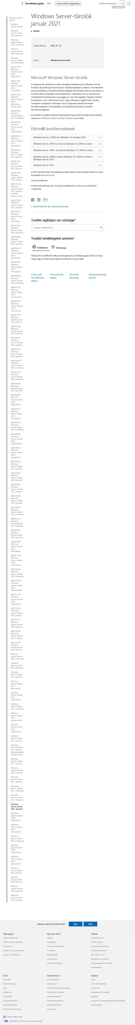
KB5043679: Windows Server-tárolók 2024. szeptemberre (16, 292)
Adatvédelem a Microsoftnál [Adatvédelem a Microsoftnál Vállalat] (100, 992)
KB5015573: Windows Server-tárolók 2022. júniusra (16, 623)
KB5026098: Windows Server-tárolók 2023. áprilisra (16, 499)
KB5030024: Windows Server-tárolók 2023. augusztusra (16, 453)
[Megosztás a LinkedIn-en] (38, 199)
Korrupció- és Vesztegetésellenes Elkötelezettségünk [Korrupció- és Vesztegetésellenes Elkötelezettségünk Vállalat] (108, 1001)
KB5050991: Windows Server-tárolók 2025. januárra (17, 240)
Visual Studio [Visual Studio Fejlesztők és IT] (51, 1009)
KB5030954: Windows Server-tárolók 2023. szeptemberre (16, 439)
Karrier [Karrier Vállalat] (93, 980)
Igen (76, 924)
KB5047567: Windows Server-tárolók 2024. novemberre (16, 267)
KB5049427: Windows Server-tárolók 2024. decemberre (16, 253)
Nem (90, 924)
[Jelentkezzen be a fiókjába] (129, 3)
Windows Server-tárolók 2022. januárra (17, 674)
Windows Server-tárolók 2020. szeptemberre (16, 849)
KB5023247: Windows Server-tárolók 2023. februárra (17, 522)
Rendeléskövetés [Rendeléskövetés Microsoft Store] (52, 955)
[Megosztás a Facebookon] (33, 199)
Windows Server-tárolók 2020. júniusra (16, 879)
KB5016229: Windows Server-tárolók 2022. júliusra (16, 612)
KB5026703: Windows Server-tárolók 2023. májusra (16, 488)
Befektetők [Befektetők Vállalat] (94, 996)
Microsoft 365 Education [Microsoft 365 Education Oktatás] (99, 950)
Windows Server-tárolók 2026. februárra (17, 51)
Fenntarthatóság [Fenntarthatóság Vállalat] (96, 1005)
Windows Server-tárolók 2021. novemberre (16, 696)
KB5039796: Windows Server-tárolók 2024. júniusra (16, 330)
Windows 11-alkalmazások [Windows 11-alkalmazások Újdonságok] (11, 955)
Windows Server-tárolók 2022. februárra (17, 665)
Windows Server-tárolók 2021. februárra (17, 797)
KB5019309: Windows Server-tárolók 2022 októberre (17, 573)
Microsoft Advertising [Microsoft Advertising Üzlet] (10, 1001)
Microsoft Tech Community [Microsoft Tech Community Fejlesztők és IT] (55, 992)
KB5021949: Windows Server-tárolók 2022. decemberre (16, 546)
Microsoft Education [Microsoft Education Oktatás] (97, 938)
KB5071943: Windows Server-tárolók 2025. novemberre (16, 86)
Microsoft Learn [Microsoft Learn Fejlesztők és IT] (52, 984)
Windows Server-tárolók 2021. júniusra (16, 761)
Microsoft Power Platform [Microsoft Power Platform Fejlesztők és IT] (55, 1001)
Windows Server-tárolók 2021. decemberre (16, 685)
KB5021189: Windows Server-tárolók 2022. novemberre (16, 560)
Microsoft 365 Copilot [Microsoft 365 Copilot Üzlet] (10, 1005)
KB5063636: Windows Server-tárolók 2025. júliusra (16, 153)
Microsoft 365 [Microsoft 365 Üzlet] (7, 996)
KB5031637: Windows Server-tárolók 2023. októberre (17, 426)
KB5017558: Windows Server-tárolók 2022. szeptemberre (16, 585)
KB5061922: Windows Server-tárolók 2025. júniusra (16, 165)
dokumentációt (47, 175)
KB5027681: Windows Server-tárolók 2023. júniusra (16, 476)
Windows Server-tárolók (16, 19)
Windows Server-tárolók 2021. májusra (16, 770)
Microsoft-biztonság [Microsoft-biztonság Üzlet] (9, 984)
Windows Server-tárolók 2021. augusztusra (16, 728)
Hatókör (36, 31)
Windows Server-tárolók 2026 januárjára (17, 60)
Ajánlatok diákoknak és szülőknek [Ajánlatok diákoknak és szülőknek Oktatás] (101, 963)
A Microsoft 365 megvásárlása (68, 3)
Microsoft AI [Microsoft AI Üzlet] (7, 980)
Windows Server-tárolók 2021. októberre (17, 706)
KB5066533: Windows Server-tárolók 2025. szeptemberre (16, 127)
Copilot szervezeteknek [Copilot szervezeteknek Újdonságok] (10, 938)
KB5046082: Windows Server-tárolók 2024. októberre (17, 279)
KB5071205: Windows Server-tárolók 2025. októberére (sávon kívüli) (16, 100)
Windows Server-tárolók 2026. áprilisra (16, 33)
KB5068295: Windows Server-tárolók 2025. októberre (17, 114)
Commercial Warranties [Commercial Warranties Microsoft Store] (54, 963)
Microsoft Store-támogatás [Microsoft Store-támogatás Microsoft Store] (55, 946)
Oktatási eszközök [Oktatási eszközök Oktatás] (97, 942)
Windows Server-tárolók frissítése (57, 118)
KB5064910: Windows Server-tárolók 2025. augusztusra (16, 141)
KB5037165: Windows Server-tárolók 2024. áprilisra (16, 353)
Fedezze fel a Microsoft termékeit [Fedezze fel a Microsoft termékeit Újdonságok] (14, 950)
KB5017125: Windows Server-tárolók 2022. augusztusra (16, 599)
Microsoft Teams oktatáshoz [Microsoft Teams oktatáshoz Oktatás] (100, 946)
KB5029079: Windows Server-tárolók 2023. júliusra (16, 465)
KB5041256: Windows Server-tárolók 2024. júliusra (16, 318)
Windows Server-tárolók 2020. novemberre (16, 828)
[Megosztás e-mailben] (44, 199)
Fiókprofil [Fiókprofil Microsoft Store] (50, 938)
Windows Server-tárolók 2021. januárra (17, 806)
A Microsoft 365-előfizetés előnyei (37, 277)
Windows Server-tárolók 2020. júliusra (16, 870)
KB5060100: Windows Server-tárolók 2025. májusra (16, 176)
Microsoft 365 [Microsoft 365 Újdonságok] (7, 946)
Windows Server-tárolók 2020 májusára (17, 888)
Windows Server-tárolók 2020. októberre (17, 838)
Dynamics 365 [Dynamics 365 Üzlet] (7, 992)
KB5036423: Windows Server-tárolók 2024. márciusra (17, 364)
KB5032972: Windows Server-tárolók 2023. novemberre (16, 414)
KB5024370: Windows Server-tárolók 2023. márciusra (17, 511)
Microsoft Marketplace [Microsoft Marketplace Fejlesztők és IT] (54, 996)
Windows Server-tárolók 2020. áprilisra (16, 897)
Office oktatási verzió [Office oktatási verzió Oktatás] (98, 955)
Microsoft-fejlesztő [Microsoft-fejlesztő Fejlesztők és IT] (53, 980)
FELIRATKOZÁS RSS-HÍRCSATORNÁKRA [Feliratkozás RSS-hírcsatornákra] (51, 206)
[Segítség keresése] (122, 3)
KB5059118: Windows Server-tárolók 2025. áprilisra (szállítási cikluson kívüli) (17, 190)
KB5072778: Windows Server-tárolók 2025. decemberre (16, 72)
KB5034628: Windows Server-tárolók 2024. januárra (17, 387)
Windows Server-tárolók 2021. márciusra (17, 788)
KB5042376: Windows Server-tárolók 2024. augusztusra (16, 306)
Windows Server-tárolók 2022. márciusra (17, 656)
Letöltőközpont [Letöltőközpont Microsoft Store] (52, 942)
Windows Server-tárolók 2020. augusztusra (16, 860)
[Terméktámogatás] (34, 3)
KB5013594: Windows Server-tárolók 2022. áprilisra (16, 646)
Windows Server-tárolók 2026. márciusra (17, 42)
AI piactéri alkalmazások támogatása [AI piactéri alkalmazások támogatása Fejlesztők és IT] (59, 988)
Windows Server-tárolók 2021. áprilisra (16, 779)
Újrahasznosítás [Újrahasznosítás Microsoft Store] (52, 959)
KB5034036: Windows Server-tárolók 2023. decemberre (16, 400)
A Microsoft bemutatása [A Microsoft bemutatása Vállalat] (99, 984)
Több (49, 3)
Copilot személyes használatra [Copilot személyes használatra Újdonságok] (13, 942)
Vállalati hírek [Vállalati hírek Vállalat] (95, 988)
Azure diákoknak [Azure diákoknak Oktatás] (96, 967)
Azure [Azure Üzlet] (5, 988)
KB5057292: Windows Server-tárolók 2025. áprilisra (16, 204)
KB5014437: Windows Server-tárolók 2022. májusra (16, 634)
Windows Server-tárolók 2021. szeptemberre (16, 716)
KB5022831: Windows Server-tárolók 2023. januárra (17, 534)
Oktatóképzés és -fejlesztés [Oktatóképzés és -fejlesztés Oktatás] (100, 959)
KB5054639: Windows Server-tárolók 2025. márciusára (16, 216)
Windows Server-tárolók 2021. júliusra (16, 738)
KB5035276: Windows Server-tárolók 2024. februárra (17, 375)
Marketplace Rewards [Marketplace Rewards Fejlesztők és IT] (54, 1005)
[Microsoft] (12, 3)
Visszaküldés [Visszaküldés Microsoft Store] (51, 950)
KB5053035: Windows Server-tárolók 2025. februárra (17, 229)
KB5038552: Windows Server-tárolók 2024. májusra (16, 341)
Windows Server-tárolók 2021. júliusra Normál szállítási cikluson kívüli (17, 750)
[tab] (41, 247)
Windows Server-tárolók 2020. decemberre (16, 817)
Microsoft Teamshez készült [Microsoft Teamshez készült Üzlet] (12, 1009)
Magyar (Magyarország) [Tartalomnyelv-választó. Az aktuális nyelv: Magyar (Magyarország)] (14, 1016)
